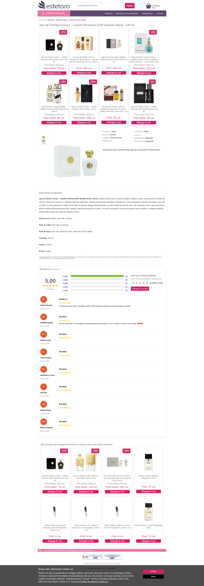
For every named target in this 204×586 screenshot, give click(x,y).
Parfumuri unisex (62, 20)
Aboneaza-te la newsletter (127, 13)
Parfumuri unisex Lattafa (77, 20)
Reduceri (108, 13)
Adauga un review (140, 289)
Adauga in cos (54, 73)
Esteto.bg (90, 550)
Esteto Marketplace (72, 550)
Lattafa (48, 251)
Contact (160, 13)
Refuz (153, 577)
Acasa (46, 550)
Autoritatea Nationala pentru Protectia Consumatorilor (102, 563)
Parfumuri (50, 20)
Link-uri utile (60, 550)
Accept (153, 571)
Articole (52, 550)
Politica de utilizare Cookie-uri (94, 582)
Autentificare (147, 13)
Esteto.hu (82, 550)
